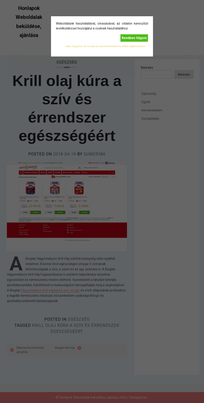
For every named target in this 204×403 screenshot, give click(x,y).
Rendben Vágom (134, 38)
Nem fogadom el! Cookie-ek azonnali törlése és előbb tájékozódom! (105, 46)
